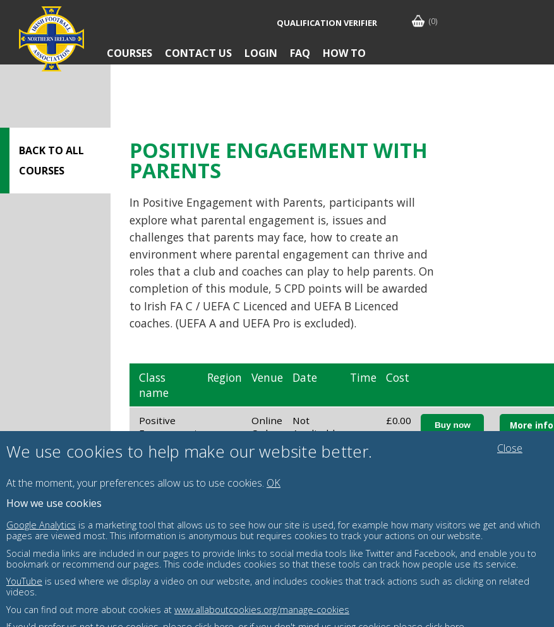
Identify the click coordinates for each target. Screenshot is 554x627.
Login (260, 53)
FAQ (300, 53)
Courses (129, 53)
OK (273, 483)
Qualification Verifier (327, 22)
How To (344, 53)
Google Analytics (41, 525)
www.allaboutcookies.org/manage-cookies (261, 610)
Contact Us (198, 53)
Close (509, 448)
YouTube (24, 581)
